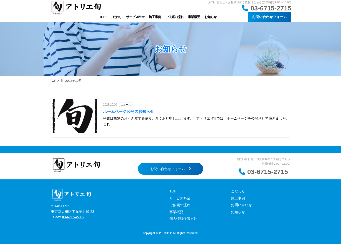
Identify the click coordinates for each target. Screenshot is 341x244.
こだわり (116, 17)
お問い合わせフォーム (269, 17)
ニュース (125, 104)
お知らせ (210, 17)
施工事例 (155, 17)
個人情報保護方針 (183, 219)
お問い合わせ (241, 205)
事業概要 (194, 17)
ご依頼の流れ (174, 17)
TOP (102, 17)
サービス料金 (135, 17)
